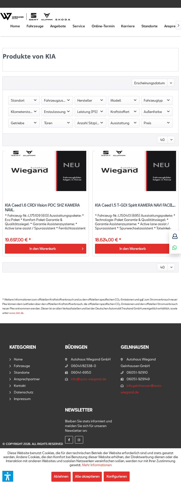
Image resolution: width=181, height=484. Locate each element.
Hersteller (84, 100)
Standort (18, 100)
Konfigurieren (117, 476)
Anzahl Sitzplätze (90, 123)
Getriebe (17, 123)
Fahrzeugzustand (57, 100)
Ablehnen (61, 476)
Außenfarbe (153, 112)
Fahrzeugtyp (153, 100)
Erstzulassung (55, 112)
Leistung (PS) (87, 112)
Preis (147, 123)
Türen (48, 123)
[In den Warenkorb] (45, 249)
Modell (116, 100)
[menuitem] (15, 26)
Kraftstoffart (120, 112)
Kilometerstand (22, 112)
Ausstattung (120, 123)
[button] (7, 476)
